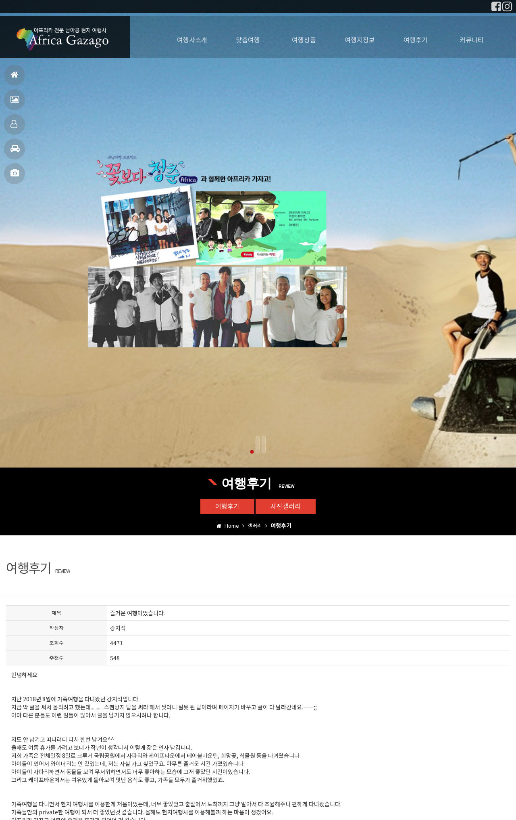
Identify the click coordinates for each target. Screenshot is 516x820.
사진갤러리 (14, 176)
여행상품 (304, 39)
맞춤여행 (13, 127)
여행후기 (14, 102)
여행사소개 (192, 39)
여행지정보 (15, 152)
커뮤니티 (472, 39)
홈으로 (14, 78)
